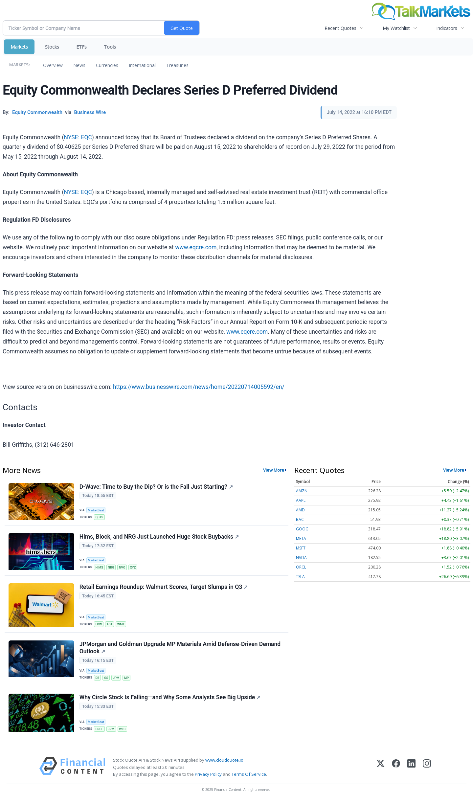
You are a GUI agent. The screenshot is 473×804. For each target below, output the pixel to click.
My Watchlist (396, 28)
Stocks (52, 47)
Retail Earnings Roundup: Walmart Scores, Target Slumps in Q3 (163, 587)
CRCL (99, 730)
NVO (123, 568)
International (142, 65)
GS (106, 679)
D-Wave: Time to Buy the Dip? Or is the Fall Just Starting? (156, 486)
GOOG (302, 529)
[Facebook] (396, 769)
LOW (99, 625)
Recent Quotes (340, 28)
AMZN (301, 491)
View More (273, 470)
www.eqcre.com (195, 247)
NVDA (301, 557)
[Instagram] (427, 769)
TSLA (300, 576)
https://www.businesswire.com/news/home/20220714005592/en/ (198, 387)
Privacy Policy (208, 776)
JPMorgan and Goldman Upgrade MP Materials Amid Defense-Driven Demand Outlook (180, 649)
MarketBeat (96, 510)
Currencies (107, 65)
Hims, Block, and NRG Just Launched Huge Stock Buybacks (159, 537)
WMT (121, 625)
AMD (300, 510)
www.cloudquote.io (224, 762)
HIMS (99, 568)
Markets (19, 47)
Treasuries (177, 65)
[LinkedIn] (411, 769)
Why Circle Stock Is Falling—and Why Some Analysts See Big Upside (170, 699)
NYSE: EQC (78, 137)
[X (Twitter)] (380, 769)
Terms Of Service (249, 776)
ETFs (81, 47)
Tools (110, 47)
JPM (116, 679)
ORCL (301, 567)
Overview (53, 65)
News (79, 65)
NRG (111, 568)
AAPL (300, 500)
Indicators (446, 28)
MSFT (300, 548)
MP (127, 679)
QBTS (99, 517)
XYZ (134, 568)
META (301, 538)
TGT (110, 625)
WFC (123, 730)
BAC (300, 519)
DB (98, 679)
